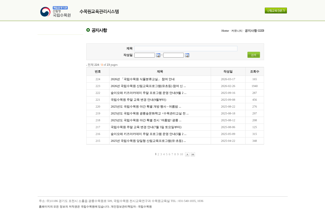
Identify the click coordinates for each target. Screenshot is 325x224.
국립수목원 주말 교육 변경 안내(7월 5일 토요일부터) (146, 127)
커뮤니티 (236, 30)
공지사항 (251, 30)
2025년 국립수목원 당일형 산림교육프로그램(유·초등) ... (148, 141)
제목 (129, 48)
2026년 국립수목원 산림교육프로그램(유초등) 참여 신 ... (148, 86)
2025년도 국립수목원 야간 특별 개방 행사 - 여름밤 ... (146, 106)
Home (225, 30)
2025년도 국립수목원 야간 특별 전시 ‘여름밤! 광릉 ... (146, 120)
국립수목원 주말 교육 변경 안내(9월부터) (138, 99)
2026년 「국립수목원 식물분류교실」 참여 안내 (143, 79)
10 (181, 154)
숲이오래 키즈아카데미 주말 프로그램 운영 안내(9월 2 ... (148, 93)
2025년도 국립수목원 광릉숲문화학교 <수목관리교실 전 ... (150, 113)
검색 (253, 55)
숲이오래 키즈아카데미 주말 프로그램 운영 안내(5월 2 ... (148, 134)
